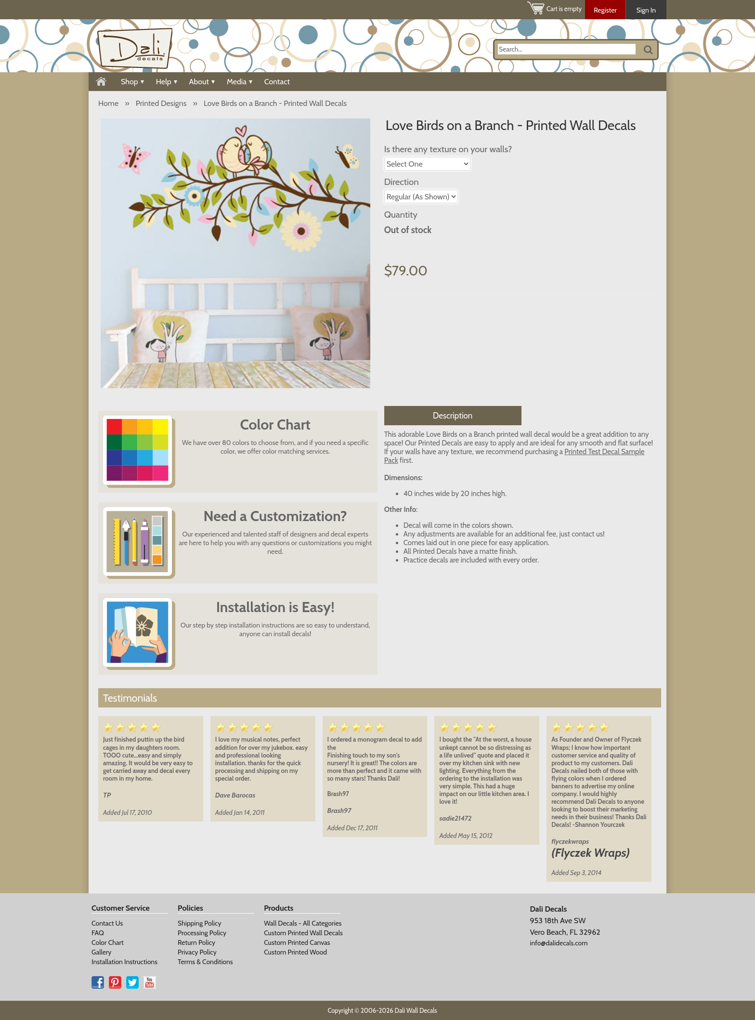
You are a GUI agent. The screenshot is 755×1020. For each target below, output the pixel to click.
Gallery (101, 952)
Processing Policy (202, 932)
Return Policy (196, 942)
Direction (401, 181)
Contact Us (107, 923)
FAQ (97, 932)
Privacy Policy (197, 952)
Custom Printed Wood (295, 952)
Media (239, 81)
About (202, 81)
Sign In (646, 10)
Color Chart (107, 942)
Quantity (400, 214)
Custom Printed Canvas (297, 942)
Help (166, 81)
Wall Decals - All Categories (302, 923)
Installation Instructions (124, 961)
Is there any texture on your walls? (448, 149)
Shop (132, 81)
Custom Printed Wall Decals (303, 932)
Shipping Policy (199, 923)
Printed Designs (161, 103)
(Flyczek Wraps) (590, 853)
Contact (277, 81)
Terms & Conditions (205, 961)
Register (605, 10)
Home (108, 103)
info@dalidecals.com (558, 943)
